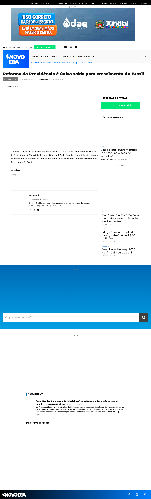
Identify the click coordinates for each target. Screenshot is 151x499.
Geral (102, 146)
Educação (105, 246)
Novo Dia (13, 86)
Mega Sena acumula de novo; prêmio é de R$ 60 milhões (118, 235)
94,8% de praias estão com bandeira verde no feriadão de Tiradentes (120, 218)
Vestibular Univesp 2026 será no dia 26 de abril (118, 251)
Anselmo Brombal (107, 159)
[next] (146, 62)
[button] (145, 56)
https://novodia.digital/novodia (39, 199)
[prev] (142, 62)
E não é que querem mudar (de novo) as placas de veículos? (67, 63)
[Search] (143, 317)
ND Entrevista (10, 79)
